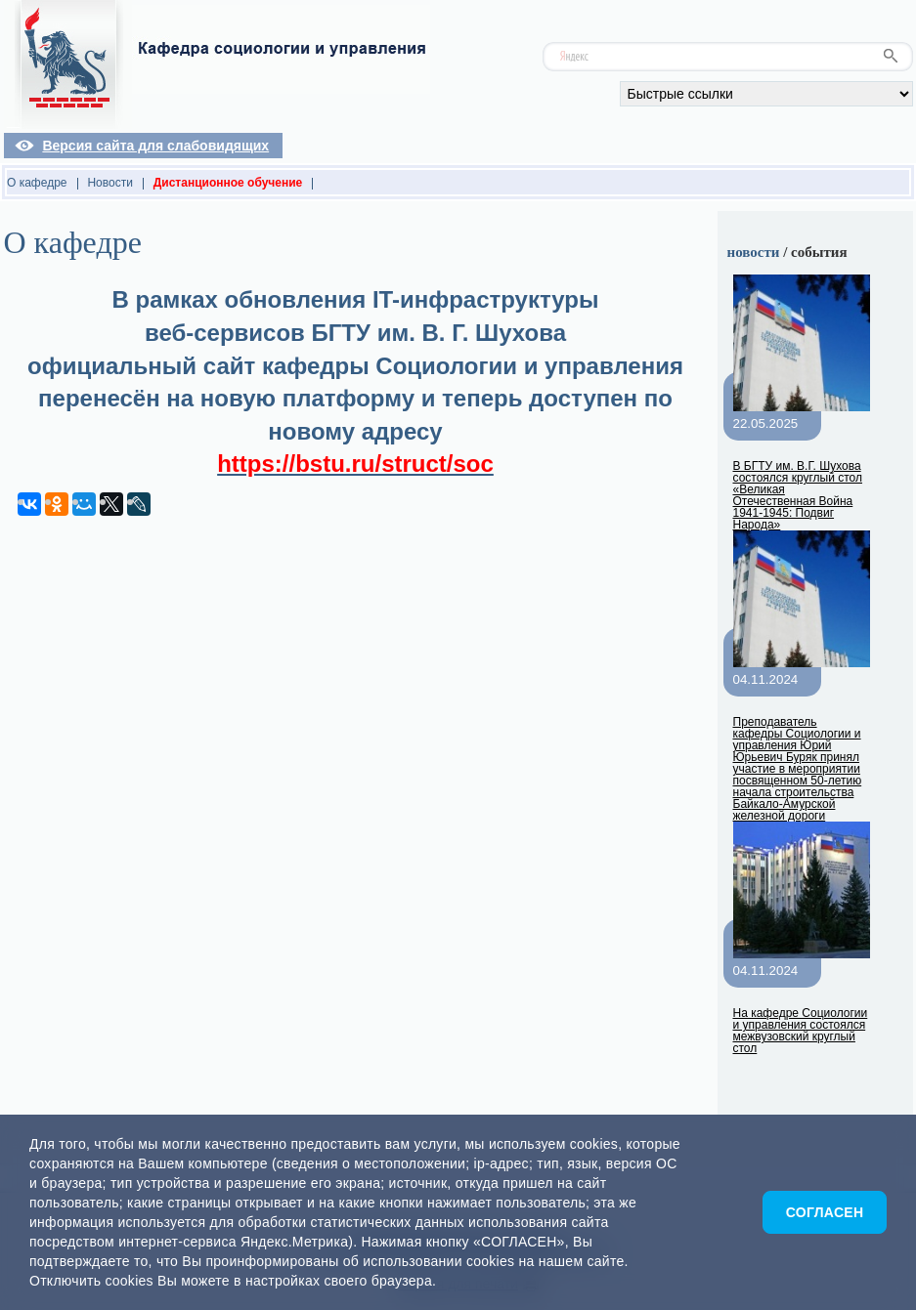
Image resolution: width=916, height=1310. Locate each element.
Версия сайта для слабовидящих (155, 145)
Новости (109, 183)
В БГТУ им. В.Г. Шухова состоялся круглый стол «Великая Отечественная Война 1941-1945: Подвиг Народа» (798, 495)
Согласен (825, 1212)
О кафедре (37, 183)
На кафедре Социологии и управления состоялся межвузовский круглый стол (800, 1030)
